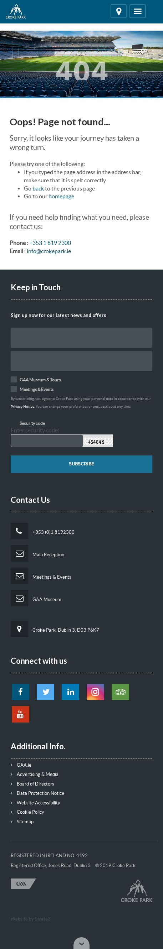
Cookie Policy (27, 812)
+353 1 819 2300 (50, 243)
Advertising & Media (34, 774)
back (38, 188)
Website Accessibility (35, 802)
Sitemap (22, 821)
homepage (61, 196)
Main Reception (37, 553)
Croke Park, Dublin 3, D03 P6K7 (55, 629)
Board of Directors (32, 784)
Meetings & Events (41, 576)
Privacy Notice (22, 406)
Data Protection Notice (37, 793)
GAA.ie (21, 765)
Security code (32, 423)
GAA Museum (36, 598)
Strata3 (43, 919)
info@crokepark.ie (49, 251)
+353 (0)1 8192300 (43, 531)
